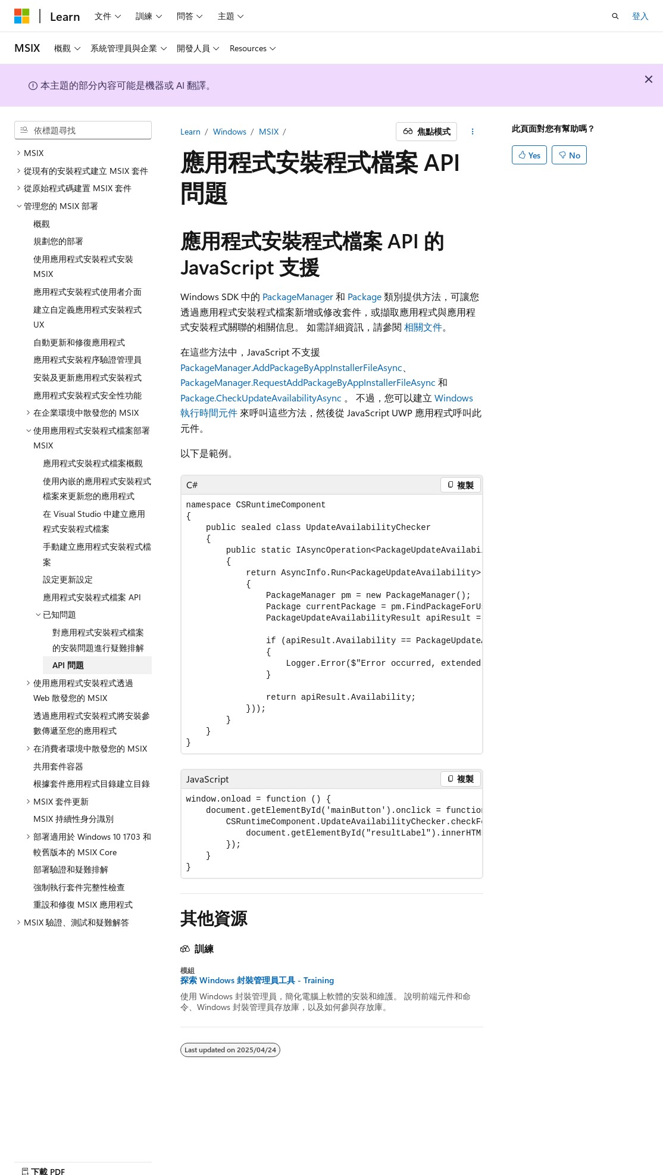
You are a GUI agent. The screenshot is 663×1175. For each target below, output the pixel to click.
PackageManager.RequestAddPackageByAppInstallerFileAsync (308, 382)
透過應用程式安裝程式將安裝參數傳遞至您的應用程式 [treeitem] (91, 723)
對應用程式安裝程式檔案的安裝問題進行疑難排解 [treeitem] (98, 640)
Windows (229, 131)
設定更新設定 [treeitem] (68, 579)
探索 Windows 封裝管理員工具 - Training (257, 980)
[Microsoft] (22, 16)
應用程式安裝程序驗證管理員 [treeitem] (87, 359)
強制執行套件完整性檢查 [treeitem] (79, 887)
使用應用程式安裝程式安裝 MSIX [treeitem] (83, 266)
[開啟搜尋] (615, 16)
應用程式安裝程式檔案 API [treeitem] (92, 597)
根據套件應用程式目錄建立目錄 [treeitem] (91, 783)
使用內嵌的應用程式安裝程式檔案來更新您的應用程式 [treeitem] (97, 488)
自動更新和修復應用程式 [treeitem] (79, 342)
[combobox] (83, 130)
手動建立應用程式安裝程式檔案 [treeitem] (97, 554)
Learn (190, 131)
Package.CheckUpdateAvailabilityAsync (261, 397)
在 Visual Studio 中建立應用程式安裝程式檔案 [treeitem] (94, 521)
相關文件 (423, 326)
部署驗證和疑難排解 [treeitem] (70, 869)
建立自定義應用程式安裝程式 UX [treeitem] (87, 317)
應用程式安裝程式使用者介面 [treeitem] (87, 291)
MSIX (269, 131)
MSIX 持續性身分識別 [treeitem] (73, 818)
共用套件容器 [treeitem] (58, 766)
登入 (640, 15)
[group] (331, 624)
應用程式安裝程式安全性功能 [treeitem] (87, 395)
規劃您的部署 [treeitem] (58, 241)
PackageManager (297, 296)
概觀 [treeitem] (41, 223)
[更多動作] (472, 131)
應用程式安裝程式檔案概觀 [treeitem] (93, 463)
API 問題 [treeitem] (68, 665)
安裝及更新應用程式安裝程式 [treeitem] (87, 377)
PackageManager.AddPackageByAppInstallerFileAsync (291, 367)
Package (364, 296)
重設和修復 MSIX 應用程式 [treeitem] (83, 904)
